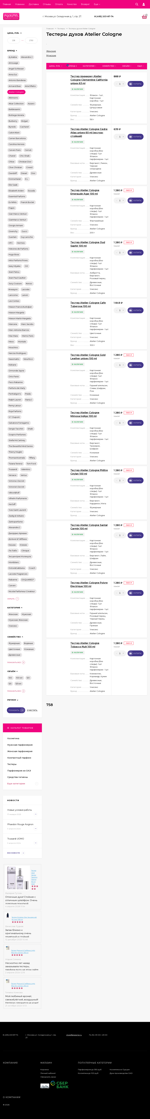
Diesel (24, 173)
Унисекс (13, 626)
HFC (11, 243)
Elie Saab (13, 185)
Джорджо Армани (18, 533)
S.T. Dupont (14, 417)
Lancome (13, 295)
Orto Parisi (14, 376)
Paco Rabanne (16, 382)
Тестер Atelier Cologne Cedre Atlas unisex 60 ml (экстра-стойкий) (89, 133)
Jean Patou (14, 272)
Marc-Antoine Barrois (19, 330)
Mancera (13, 324)
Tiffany (32, 458)
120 (28, 678)
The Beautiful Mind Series (21, 446)
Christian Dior (25, 161)
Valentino (25, 469)
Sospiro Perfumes (17, 434)
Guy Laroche (27, 237)
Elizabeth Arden (16, 190)
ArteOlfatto (30, 86)
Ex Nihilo (13, 202)
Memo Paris (27, 336)
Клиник (23, 545)
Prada (28, 394)
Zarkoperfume (16, 521)
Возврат (85, 4)
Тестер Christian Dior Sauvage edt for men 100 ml (24, 918)
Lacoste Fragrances (18, 574)
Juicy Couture (15, 283)
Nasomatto (14, 359)
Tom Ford (31, 463)
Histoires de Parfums (18, 249)
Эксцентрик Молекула (20, 556)
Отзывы (47, 4)
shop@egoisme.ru (74, 1035)
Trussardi (13, 469)
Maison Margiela (16, 312)
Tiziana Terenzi (15, 463)
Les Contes (14, 301)
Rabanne (13, 579)
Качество (72, 4)
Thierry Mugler (15, 452)
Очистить (32, 710)
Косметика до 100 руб (88, 1073)
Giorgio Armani (16, 225)
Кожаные (29, 649)
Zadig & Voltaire (16, 516)
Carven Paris (15, 150)
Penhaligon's (15, 394)
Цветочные (14, 649)
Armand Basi (15, 86)
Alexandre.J (26, 57)
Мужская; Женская (18, 620)
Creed (29, 167)
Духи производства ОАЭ (121, 1073)
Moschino (13, 347)
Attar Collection (16, 103)
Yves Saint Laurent (17, 510)
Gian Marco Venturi (18, 214)
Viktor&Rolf (14, 492)
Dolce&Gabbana (17, 568)
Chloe (11, 161)
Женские (51, 51)
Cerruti (28, 150)
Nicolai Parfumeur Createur (22, 591)
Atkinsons (13, 98)
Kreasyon (13, 289)
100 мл (19, 678)
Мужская (26, 614)
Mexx (11, 341)
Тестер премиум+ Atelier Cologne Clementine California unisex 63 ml (89, 80)
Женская (13, 614)
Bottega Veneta (16, 115)
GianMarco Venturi (17, 220)
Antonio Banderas (17, 80)
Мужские (51, 55)
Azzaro (31, 103)
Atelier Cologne (16, 92)
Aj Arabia (13, 57)
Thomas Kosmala (17, 458)
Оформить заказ (48, 1077)
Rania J (28, 399)
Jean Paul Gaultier (17, 278)
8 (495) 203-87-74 (104, 16)
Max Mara (13, 336)
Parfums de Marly (17, 388)
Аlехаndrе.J (14, 527)
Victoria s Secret (16, 481)
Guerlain (13, 237)
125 (10, 683)
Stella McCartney (17, 440)
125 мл (18, 683)
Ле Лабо (13, 550)
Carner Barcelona (17, 138)
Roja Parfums (15, 411)
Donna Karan (15, 179)
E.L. (26, 179)
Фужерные (14, 643)
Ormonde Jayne (16, 370)
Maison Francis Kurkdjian (20, 307)
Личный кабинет (48, 1073)
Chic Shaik (25, 156)
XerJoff (12, 504)
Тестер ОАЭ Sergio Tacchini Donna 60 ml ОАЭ (34, 877)
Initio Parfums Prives (18, 260)
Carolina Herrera (16, 144)
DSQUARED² (28, 579)
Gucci (24, 231)
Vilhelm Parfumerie (18, 498)
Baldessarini (14, 109)
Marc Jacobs (27, 324)
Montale (22, 341)
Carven (12, 585)
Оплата (59, 4)
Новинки (19, 4)
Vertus (24, 475)
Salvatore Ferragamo (19, 423)
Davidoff (13, 173)
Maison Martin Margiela (20, 318)
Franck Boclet (27, 202)
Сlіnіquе (25, 550)
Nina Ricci (28, 359)
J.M (26, 266)
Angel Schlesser (16, 68)
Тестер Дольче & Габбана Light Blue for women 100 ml (23, 951)
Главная (7, 4)
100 (10, 678)
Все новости (16, 853)
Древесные (14, 655)
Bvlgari (24, 121)
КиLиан (12, 545)
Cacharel (24, 127)
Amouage (13, 63)
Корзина (44, 1069)
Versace (12, 475)
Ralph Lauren (15, 399)
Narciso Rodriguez (17, 353)
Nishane (12, 365)
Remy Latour (15, 405)
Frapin (12, 208)
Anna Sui (13, 74)
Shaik (30, 429)
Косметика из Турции (120, 1069)
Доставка (34, 4)
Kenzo (29, 283)
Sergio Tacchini (16, 429)
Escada (31, 190)
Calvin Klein (14, 132)
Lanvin (25, 295)
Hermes (21, 243)
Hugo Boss (14, 254)
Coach (32, 568)
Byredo (12, 127)
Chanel (12, 156)
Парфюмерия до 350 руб (90, 1069)
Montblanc (14, 562)
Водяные (28, 643)
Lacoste (25, 289)
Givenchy (13, 231)
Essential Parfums (17, 196)
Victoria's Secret (16, 487)
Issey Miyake (15, 266)
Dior (33, 173)
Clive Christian (15, 167)
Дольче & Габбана (18, 539)
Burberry (13, 121)
